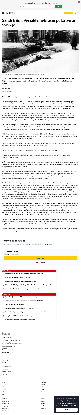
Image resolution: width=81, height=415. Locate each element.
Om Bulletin (4, 398)
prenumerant (18, 254)
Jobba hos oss (5, 410)
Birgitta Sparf (5, 374)
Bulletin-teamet (5, 401)
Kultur (42, 389)
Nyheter (4, 382)
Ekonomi (4, 389)
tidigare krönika (32, 196)
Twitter (42, 398)
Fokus (42, 387)
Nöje (42, 391)
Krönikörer (43, 382)
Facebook (43, 401)
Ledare (3, 391)
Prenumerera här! (7, 352)
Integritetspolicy (5, 403)
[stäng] (79, 2)
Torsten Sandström (7, 91)
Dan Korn (4, 363)
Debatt (3, 394)
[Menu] (3, 13)
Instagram (43, 403)
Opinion (43, 384)
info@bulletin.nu (11, 342)
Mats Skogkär (5, 360)
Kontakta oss (44, 406)
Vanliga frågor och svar (7, 406)
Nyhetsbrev (43, 408)
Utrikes (3, 387)
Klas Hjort (4, 362)
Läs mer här (72, 405)
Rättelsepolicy (5, 408)
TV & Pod (4, 384)
